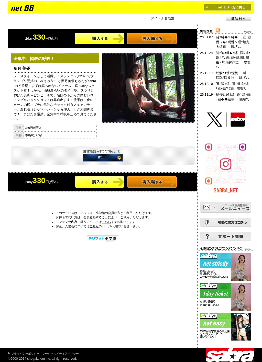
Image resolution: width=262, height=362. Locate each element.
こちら (106, 222)
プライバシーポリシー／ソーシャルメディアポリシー (45, 353)
